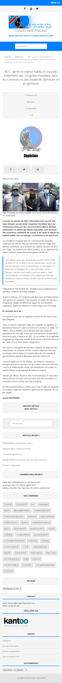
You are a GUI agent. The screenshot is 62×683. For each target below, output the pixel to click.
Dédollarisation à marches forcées (17, 448)
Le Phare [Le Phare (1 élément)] (45, 541)
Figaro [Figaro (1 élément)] (25, 523)
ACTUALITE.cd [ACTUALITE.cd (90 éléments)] (21, 504)
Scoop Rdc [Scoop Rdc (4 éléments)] (27, 565)
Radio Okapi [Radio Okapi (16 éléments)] (51, 553)
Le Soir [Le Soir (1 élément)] (25, 547)
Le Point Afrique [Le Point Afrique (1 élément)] (11, 547)
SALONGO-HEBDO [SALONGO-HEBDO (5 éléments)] (11, 565)
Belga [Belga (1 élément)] (6, 511)
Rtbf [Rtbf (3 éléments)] (26, 559)
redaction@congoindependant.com (21, 603)
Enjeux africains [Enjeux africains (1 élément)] (47, 517)
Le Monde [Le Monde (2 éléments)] (33, 541)
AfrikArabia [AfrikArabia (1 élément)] (43, 504)
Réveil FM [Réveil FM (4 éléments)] (36, 559)
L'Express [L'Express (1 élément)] (8, 535)
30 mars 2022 (32, 95)
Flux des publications (10, 646)
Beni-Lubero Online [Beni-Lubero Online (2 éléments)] (22, 511)
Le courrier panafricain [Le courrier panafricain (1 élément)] (14, 541)
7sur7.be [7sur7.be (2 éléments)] (7, 504)
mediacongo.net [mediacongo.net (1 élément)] (40, 547)
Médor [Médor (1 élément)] (7, 553)
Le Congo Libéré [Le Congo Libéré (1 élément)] (40, 535)
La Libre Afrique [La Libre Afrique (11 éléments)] (23, 535)
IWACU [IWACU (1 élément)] (6, 529)
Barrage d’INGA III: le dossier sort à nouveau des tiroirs (25, 460)
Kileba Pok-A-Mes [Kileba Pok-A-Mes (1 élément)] (36, 529)
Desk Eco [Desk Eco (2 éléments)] (32, 517)
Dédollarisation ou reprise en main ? (17, 443)
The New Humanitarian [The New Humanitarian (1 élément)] (45, 565)
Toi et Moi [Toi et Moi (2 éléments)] (8, 571)
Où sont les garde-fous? (12, 454)
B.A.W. (32, 102)
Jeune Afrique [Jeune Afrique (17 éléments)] (19, 529)
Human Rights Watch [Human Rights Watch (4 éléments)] (41, 523)
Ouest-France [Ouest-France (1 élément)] (20, 553)
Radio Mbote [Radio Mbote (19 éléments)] (36, 553)
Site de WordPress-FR (11, 657)
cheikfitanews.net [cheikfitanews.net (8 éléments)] (42, 511)
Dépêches (32, 108)
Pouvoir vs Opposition (12, 465)
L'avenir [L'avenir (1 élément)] (51, 529)
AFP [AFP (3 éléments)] (33, 504)
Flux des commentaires (11, 651)
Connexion (7, 641)
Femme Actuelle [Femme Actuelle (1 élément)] (10, 523)
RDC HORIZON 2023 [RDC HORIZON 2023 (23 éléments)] (11, 559)
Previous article (31, 406)
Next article (31, 409)
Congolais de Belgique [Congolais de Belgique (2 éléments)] (13, 517)
